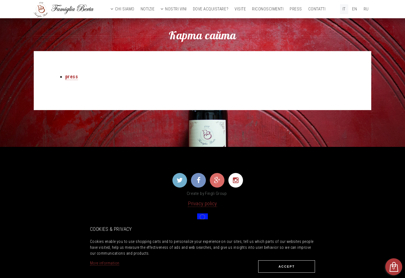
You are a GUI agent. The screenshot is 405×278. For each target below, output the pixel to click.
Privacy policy (202, 203)
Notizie (148, 9)
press (71, 77)
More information (104, 263)
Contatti (316, 9)
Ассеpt (286, 266)
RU (366, 9)
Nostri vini (176, 9)
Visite (240, 9)
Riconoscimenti (268, 9)
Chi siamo (124, 9)
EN (354, 9)
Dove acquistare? (210, 9)
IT (344, 9)
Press (296, 9)
